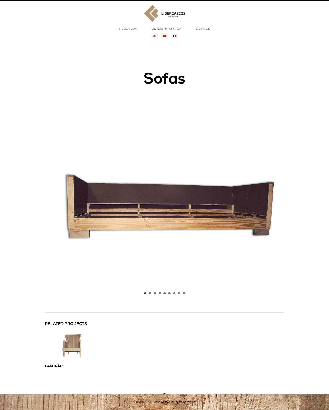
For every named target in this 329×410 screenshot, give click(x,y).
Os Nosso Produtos (166, 32)
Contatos (203, 32)
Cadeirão (54, 366)
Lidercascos (128, 32)
